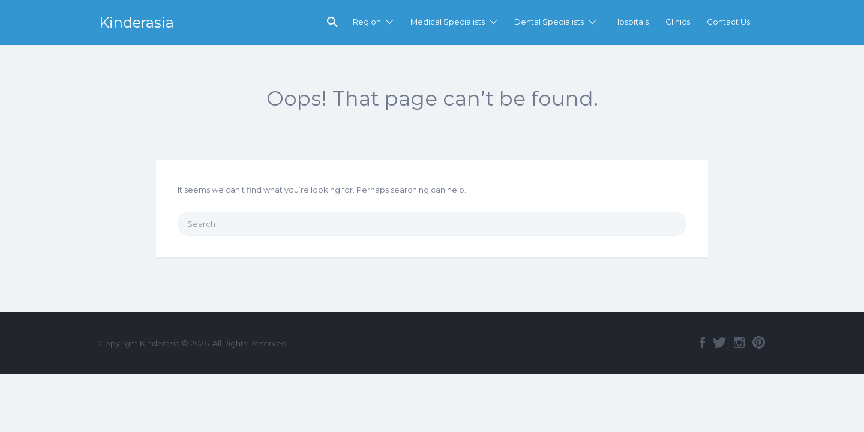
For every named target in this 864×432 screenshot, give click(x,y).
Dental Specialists (549, 21)
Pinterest (758, 342)
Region (367, 21)
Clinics (677, 21)
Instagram (739, 342)
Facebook (702, 342)
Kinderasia (136, 22)
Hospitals (631, 21)
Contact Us (728, 21)
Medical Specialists (447, 21)
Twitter (719, 342)
